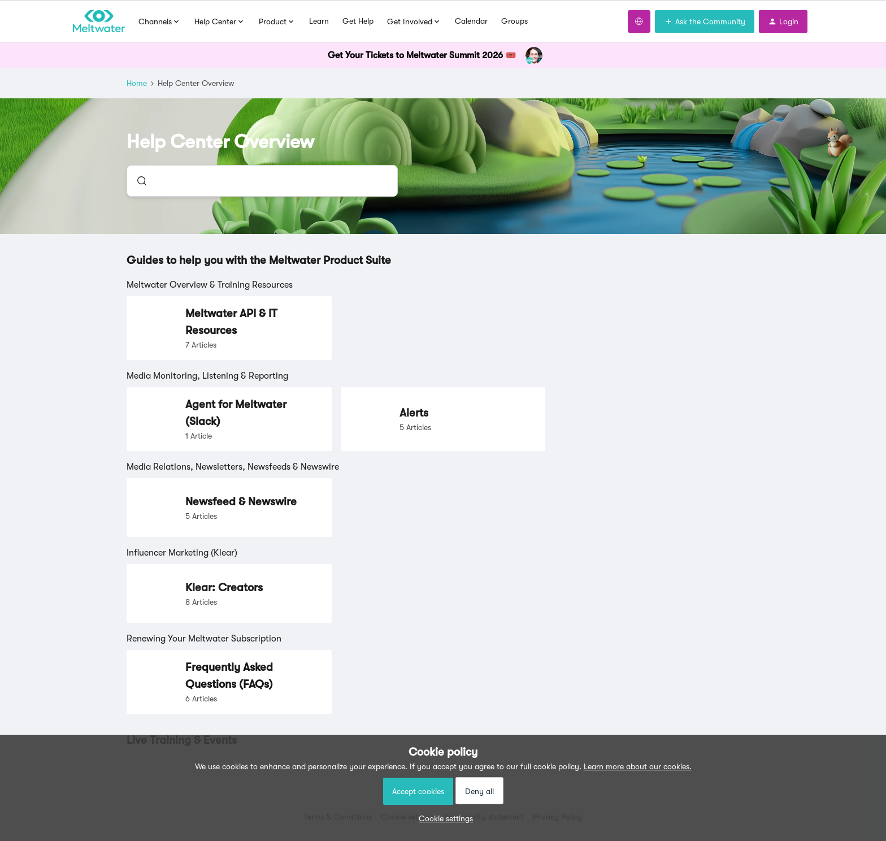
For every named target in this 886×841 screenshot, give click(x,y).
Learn (319, 20)
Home (137, 83)
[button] (443, 818)
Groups (514, 20)
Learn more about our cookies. (638, 766)
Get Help (357, 20)
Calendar (471, 20)
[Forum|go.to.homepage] (99, 21)
